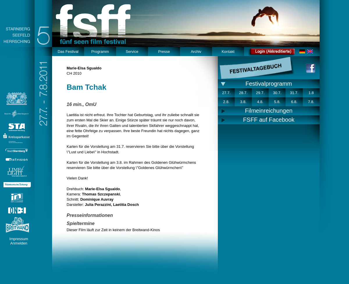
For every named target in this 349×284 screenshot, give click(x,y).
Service (132, 51)
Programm (100, 51)
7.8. (311, 102)
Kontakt (228, 51)
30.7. (277, 93)
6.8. (294, 102)
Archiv (196, 51)
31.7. (294, 93)
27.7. (226, 93)
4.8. (260, 102)
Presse (164, 51)
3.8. (243, 102)
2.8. (226, 102)
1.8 (311, 93)
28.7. (243, 93)
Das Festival (68, 51)
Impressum (18, 239)
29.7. (260, 93)
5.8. (277, 102)
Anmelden (18, 243)
